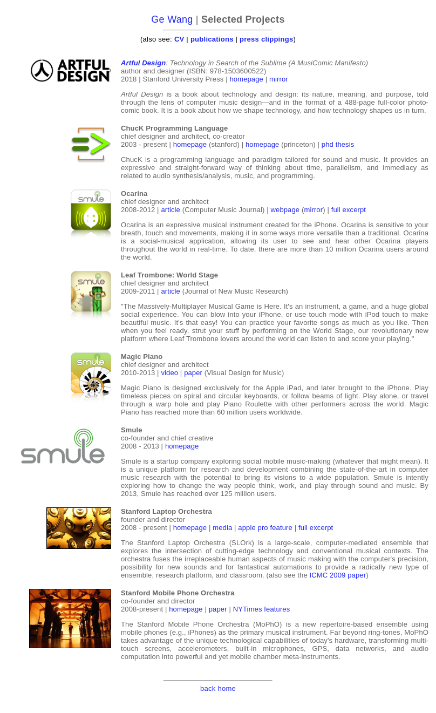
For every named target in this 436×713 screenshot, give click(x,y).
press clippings (266, 39)
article (170, 210)
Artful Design (143, 63)
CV (179, 39)
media (222, 528)
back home (218, 688)
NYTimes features (261, 609)
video (169, 373)
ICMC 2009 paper (338, 575)
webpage (285, 210)
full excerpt (348, 210)
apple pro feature (265, 528)
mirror (278, 79)
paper (193, 373)
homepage (246, 79)
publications (212, 39)
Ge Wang (172, 19)
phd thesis (338, 144)
